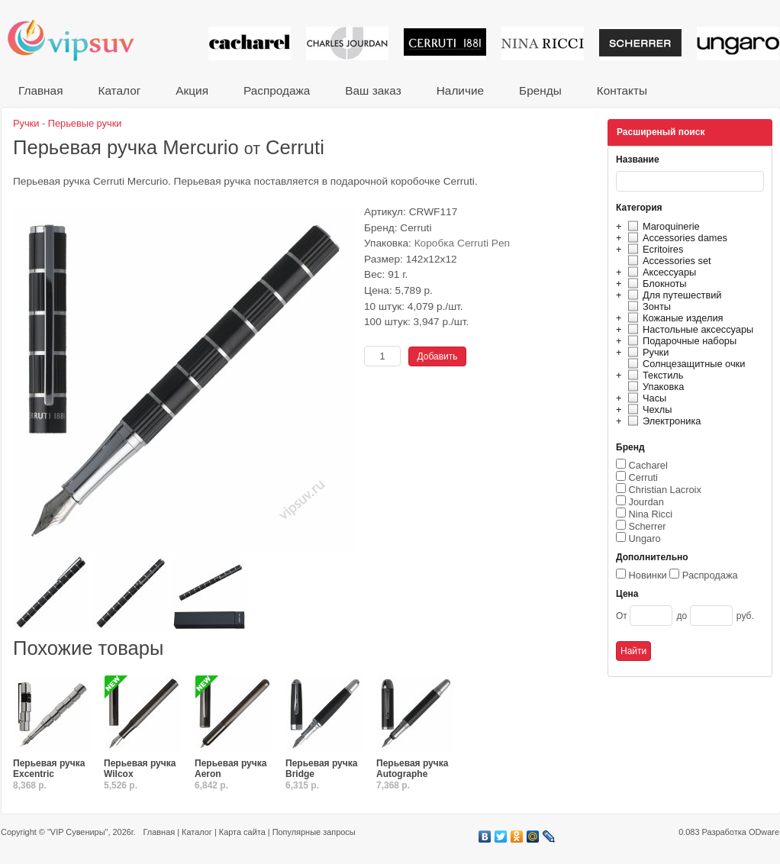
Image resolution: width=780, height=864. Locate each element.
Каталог (119, 90)
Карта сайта (242, 832)
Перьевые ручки (85, 123)
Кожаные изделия (673, 318)
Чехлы (648, 409)
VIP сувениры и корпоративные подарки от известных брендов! (81, 40)
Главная (40, 90)
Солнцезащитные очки (684, 363)
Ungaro (645, 538)
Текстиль (654, 375)
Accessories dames (675, 237)
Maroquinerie (662, 226)
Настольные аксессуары (688, 329)
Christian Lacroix (665, 489)
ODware (764, 832)
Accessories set (667, 260)
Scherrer (647, 526)
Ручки (646, 352)
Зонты (647, 306)
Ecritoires (653, 249)
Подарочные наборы (680, 341)
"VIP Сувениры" (77, 832)
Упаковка (654, 386)
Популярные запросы (314, 832)
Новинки (648, 575)
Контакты (622, 90)
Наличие (460, 90)
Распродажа (276, 90)
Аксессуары (660, 272)
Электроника (662, 421)
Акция (192, 90)
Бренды (540, 90)
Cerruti (643, 477)
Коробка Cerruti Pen (462, 243)
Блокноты (655, 283)
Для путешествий (673, 295)
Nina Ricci (651, 514)
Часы (645, 398)
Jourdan (646, 502)
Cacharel (648, 465)
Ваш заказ (373, 90)
